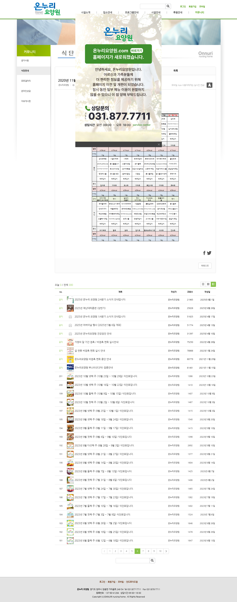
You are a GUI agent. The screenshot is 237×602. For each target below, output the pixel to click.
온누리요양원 (63, 85)
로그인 (183, 6)
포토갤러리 (26, 81)
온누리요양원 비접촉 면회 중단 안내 (93, 359)
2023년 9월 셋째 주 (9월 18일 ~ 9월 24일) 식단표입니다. (104, 419)
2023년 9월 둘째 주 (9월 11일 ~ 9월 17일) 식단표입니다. (104, 428)
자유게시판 (26, 101)
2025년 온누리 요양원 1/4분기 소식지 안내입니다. (100, 316)
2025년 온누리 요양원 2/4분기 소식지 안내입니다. (100, 299)
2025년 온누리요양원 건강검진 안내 (93, 333)
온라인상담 (26, 91)
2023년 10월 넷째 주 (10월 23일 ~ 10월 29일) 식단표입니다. (106, 376)
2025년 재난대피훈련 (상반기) (90, 308)
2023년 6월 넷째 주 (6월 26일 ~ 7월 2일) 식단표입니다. (103, 523)
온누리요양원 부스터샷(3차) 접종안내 (94, 367)
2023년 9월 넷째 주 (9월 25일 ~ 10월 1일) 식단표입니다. (104, 410)
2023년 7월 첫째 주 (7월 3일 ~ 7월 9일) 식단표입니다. (103, 514)
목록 (175, 70)
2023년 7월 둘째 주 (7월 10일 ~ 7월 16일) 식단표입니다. (104, 505)
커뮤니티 (199, 12)
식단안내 (25, 70)
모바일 (202, 6)
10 (160, 551)
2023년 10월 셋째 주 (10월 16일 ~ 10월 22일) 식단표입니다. (106, 384)
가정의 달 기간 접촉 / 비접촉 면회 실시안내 (96, 342)
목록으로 (205, 265)
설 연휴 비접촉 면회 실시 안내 (90, 350)
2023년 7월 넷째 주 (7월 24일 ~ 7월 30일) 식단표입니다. (104, 488)
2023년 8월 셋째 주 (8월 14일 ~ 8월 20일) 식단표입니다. (104, 462)
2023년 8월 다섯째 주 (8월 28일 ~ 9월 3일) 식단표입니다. (104, 445)
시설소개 (85, 12)
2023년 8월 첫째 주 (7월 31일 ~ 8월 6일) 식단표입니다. (103, 479)
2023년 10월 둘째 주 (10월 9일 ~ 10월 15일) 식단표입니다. (105, 393)
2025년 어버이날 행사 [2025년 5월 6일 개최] (98, 325)
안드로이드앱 (132, 582)
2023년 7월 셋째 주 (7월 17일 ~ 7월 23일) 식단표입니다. (104, 497)
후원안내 (177, 12)
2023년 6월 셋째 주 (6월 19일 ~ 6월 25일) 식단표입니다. (104, 531)
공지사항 (25, 60)
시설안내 (155, 12)
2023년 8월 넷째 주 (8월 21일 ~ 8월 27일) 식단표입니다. (104, 454)
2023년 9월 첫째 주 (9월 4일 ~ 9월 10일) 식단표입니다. (103, 436)
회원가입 (192, 6)
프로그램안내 (131, 12)
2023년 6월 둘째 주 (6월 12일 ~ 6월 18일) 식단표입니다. (104, 540)
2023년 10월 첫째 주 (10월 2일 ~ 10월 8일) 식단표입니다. (105, 402)
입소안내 (107, 12)
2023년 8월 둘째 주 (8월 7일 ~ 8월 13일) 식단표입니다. (103, 471)
